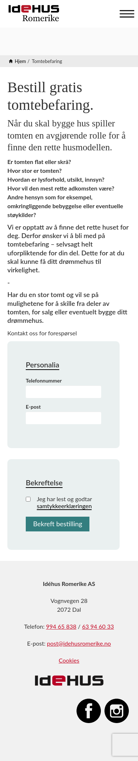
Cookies (69, 660)
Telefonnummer (44, 380)
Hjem (20, 61)
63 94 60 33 (98, 626)
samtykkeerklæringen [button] (64, 505)
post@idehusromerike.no (79, 643)
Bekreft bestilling (57, 524)
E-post (33, 407)
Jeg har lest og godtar (59, 502)
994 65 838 (61, 626)
